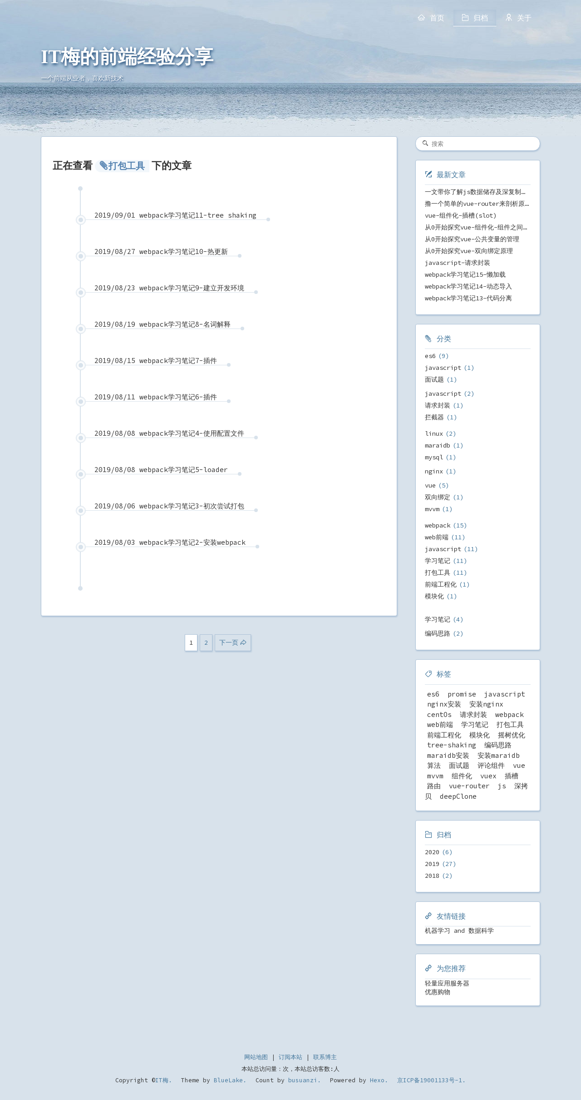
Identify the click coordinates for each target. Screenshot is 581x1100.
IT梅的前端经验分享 (127, 56)
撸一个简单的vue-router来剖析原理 (478, 203)
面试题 (434, 379)
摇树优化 (511, 735)
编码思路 (437, 633)
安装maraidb (499, 755)
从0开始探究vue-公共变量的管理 (472, 239)
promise (462, 694)
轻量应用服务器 (447, 983)
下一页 (228, 642)
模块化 (434, 596)
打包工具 (437, 572)
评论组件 (491, 765)
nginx (434, 471)
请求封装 (437, 405)
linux (434, 433)
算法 (434, 765)
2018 (432, 875)
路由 (434, 785)
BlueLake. (228, 1080)
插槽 (511, 775)
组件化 (462, 775)
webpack (437, 525)
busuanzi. (303, 1080)
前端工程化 (441, 584)
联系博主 (325, 1057)
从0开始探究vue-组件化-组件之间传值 (480, 227)
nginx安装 (444, 704)
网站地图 (256, 1057)
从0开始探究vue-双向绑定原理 (469, 251)
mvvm (432, 509)
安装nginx (486, 704)
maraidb (437, 445)
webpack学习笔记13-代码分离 (468, 298)
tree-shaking (451, 745)
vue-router (469, 785)
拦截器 (434, 417)
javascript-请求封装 (457, 263)
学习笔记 (437, 561)
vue (430, 485)
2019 (432, 864)
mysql (434, 457)
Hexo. (377, 1080)
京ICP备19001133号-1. (431, 1080)
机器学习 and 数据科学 (459, 930)
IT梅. (163, 1080)
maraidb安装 (448, 755)
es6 (430, 356)
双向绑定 (437, 497)
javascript (443, 367)
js (502, 785)
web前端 (436, 537)
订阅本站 (290, 1057)
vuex (488, 775)
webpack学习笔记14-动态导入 (468, 286)
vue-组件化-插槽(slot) (461, 215)
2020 (432, 852)
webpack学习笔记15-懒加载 (465, 274)
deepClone (458, 796)
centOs (439, 714)
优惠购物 (437, 992)
